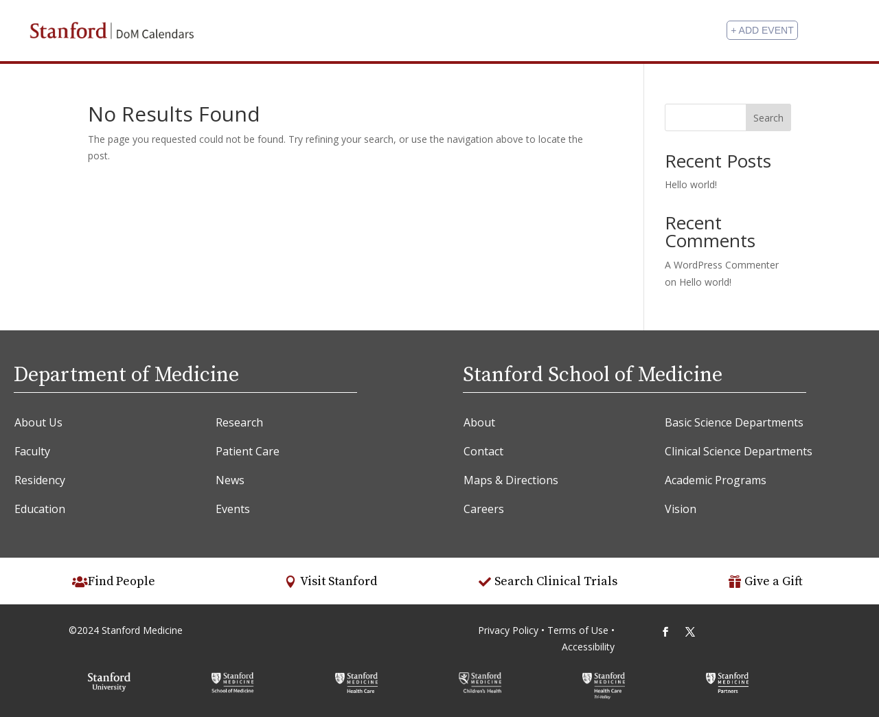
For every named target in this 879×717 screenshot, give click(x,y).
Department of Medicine (126, 375)
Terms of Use (579, 630)
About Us (38, 422)
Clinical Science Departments (738, 451)
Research (239, 422)
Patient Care (247, 451)
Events (233, 508)
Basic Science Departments (734, 422)
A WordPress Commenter (722, 264)
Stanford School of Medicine (592, 375)
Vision (680, 508)
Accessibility (588, 646)
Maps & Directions (511, 480)
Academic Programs (715, 480)
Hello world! (691, 184)
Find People (121, 581)
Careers (484, 508)
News (230, 480)
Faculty (32, 451)
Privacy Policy (508, 630)
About (479, 422)
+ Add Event (762, 30)
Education (39, 508)
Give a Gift (773, 581)
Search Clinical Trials (555, 581)
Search (768, 117)
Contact (483, 451)
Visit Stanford (338, 581)
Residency (39, 480)
